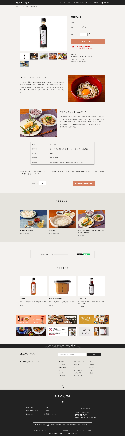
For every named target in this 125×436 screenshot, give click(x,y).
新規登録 (95, 3)
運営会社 (90, 430)
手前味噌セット (78, 375)
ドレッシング (93, 367)
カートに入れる (88, 42)
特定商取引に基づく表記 (69, 430)
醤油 (91, 362)
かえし (28, 6)
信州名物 (76, 364)
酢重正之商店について (76, 3)
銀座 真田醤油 (39, 87)
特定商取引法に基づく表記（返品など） (81, 56)
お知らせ (46, 407)
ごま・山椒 (61, 373)
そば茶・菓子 (77, 373)
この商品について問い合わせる (78, 62)
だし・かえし (22, 6)
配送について (74, 54)
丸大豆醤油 (26, 90)
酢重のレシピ (64, 3)
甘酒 (91, 370)
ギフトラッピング (46, 430)
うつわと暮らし (62, 375)
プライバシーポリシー (81, 430)
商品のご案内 (29, 407)
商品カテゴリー (54, 3)
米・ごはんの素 (78, 370)
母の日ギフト (62, 362)
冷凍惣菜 (92, 364)
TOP (17, 6)
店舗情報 (46, 410)
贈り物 (91, 373)
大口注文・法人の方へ (56, 430)
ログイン (87, 3)
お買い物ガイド (36, 430)
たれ (75, 367)
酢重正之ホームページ (50, 414)
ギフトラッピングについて (77, 59)
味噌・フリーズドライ (80, 362)
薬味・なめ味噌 (62, 367)
